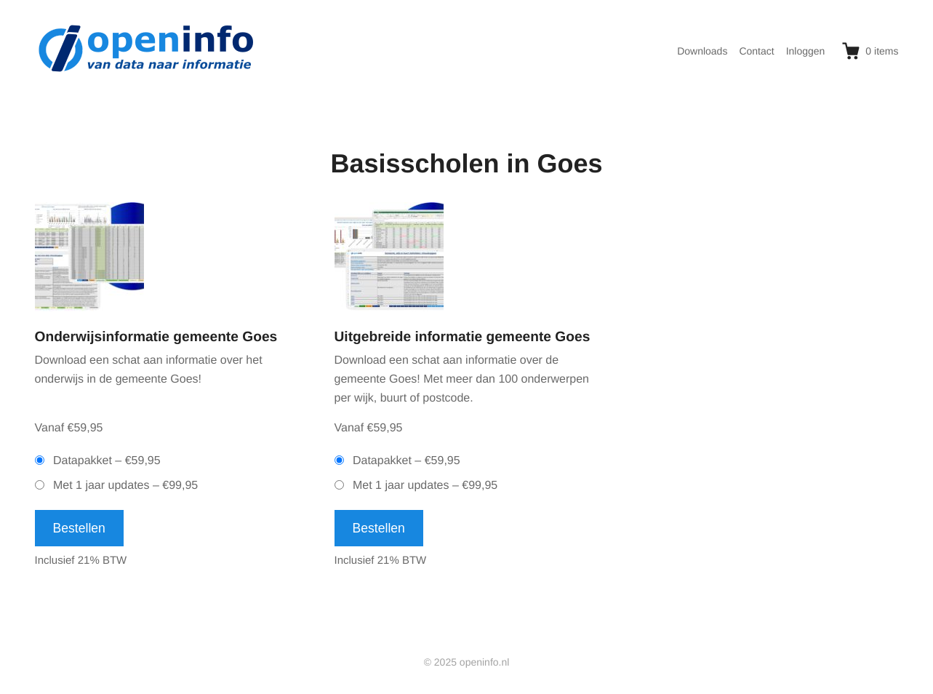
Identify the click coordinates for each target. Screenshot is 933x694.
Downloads (702, 51)
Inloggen (805, 51)
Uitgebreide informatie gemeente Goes (462, 337)
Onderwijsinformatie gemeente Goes (156, 337)
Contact (756, 51)
